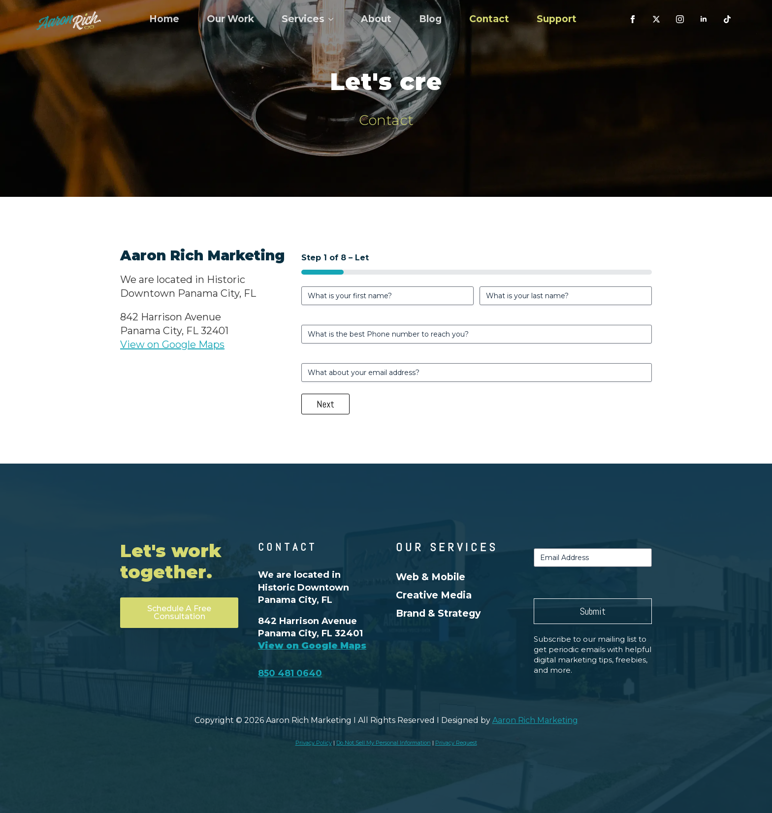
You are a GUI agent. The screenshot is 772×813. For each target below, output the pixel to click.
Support (557, 19)
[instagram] (680, 19)
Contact (489, 19)
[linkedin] (703, 19)
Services (303, 19)
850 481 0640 (290, 673)
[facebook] (633, 19)
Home (164, 19)
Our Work (230, 19)
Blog (430, 19)
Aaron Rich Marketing (535, 720)
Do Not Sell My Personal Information (383, 742)
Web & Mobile (430, 577)
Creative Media (434, 595)
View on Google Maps (172, 344)
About (376, 19)
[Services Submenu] (332, 19)
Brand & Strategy (438, 613)
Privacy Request (456, 742)
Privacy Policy (313, 742)
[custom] (656, 19)
